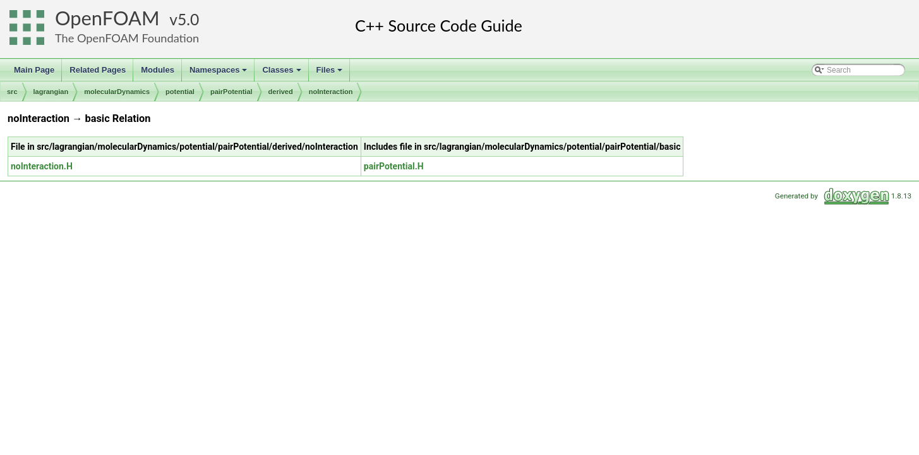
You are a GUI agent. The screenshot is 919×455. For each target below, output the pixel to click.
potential (180, 91)
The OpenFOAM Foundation (127, 38)
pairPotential (231, 91)
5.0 (188, 19)
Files (330, 73)
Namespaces (219, 73)
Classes (282, 73)
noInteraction (331, 91)
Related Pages (97, 70)
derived (280, 91)
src (12, 91)
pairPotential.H (394, 166)
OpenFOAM (107, 18)
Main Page (34, 70)
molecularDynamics (117, 91)
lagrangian (51, 91)
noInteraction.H (42, 166)
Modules (157, 70)
